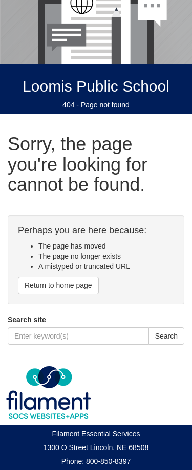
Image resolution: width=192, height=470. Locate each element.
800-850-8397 (108, 461)
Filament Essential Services (96, 434)
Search (166, 336)
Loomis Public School (96, 86)
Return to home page (58, 285)
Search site (27, 320)
